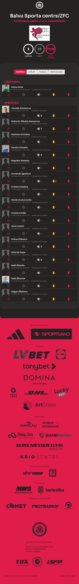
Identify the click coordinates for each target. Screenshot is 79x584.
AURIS (73, 576)
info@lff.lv (36, 551)
